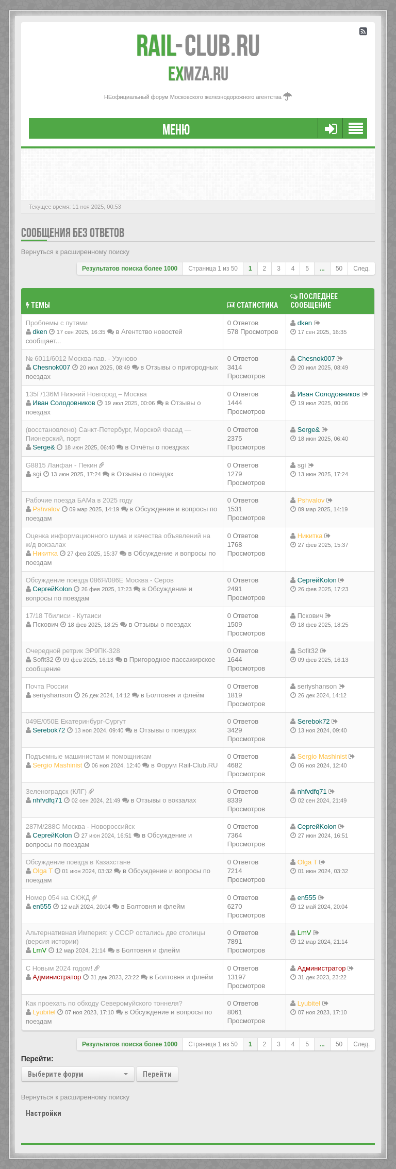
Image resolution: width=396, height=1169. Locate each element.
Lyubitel (43, 1012)
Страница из (213, 268)
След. (361, 268)
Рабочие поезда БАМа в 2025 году (79, 500)
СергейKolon (52, 589)
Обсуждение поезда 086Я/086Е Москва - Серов (100, 580)
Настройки (43, 1113)
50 (339, 268)
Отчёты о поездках (159, 447)
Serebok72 (48, 730)
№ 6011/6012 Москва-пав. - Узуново (81, 358)
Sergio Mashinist (57, 765)
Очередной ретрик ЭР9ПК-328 (73, 651)
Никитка (45, 553)
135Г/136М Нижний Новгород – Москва (86, 394)
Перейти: (37, 1059)
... (322, 268)
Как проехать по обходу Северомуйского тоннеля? (104, 1003)
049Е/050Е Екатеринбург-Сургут (76, 721)
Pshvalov (46, 509)
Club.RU (198, 45)
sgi (36, 474)
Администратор (56, 977)
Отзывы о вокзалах (166, 800)
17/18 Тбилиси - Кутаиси (64, 616)
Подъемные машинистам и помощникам (89, 756)
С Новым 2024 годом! (59, 968)
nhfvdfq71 (47, 800)
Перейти (157, 1074)
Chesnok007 (51, 367)
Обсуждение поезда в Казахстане (78, 862)
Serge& (43, 447)
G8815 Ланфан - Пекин (61, 465)
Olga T (42, 871)
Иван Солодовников (63, 403)
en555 (41, 906)
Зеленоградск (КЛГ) (56, 791)
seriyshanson (52, 695)
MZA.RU (198, 74)
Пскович (45, 624)
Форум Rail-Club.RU (187, 765)
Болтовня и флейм (175, 695)
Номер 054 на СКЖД (58, 897)
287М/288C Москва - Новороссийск (80, 826)
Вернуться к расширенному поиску (75, 252)
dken (39, 332)
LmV (39, 950)
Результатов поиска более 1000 (129, 268)
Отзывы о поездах (145, 474)
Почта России (47, 686)
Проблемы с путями (57, 323)
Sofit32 (42, 659)
